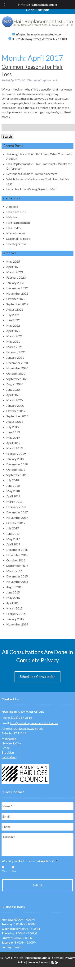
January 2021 (15, 357)
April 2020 (13, 395)
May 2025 (13, 261)
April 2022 (13, 331)
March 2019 (14, 448)
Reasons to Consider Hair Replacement (31, 174)
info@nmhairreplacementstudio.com (39, 34)
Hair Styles (13, 228)
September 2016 (17, 565)
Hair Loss (12, 217)
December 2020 (17, 363)
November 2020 (17, 368)
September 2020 (17, 379)
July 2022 (12, 315)
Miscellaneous (15, 233)
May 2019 (13, 437)
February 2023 (16, 277)
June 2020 (13, 389)
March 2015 (14, 608)
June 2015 (13, 592)
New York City (11, 743)
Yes (4, 871)
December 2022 (17, 288)
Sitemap (57, 957)
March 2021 (14, 347)
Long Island (9, 757)
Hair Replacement (18, 222)
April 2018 (13, 496)
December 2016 (17, 549)
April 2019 (13, 443)
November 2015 (17, 581)
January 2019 (15, 459)
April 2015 (13, 603)
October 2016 (15, 560)
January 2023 (15, 283)
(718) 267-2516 (21, 717)
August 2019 (14, 421)
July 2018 (12, 480)
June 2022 (13, 320)
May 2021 (13, 341)
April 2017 (13, 544)
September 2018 (17, 475)
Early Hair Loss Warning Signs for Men (31, 189)
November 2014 (17, 624)
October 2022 (15, 299)
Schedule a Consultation (37, 677)
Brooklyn (8, 752)
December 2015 (17, 576)
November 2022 (17, 293)
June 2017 (13, 533)
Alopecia (12, 206)
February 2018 (16, 507)
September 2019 (17, 416)
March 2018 (14, 501)
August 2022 (14, 309)
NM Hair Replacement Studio (37, 4)
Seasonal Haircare (18, 238)
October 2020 (15, 373)
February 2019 (16, 453)
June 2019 (13, 432)
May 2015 (13, 597)
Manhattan (9, 738)
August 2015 (14, 587)
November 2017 (17, 517)
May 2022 (13, 325)
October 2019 (15, 411)
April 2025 (13, 267)
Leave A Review (38, 962)
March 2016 (14, 571)
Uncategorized (16, 244)
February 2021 (16, 352)
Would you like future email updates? (29, 861)
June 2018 (13, 485)
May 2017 (13, 539)
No (14, 871)
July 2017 (12, 528)
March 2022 (14, 336)
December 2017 (17, 512)
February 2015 (16, 613)
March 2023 (14, 272)
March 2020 (14, 400)
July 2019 (12, 427)
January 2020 (15, 405)
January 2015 (15, 619)
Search (7, 136)
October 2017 (15, 523)
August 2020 (14, 384)
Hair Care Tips (16, 212)
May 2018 (13, 491)
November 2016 (17, 555)
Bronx (6, 748)
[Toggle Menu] (4, 4)
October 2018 (15, 469)
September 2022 (17, 304)
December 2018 (17, 464)
